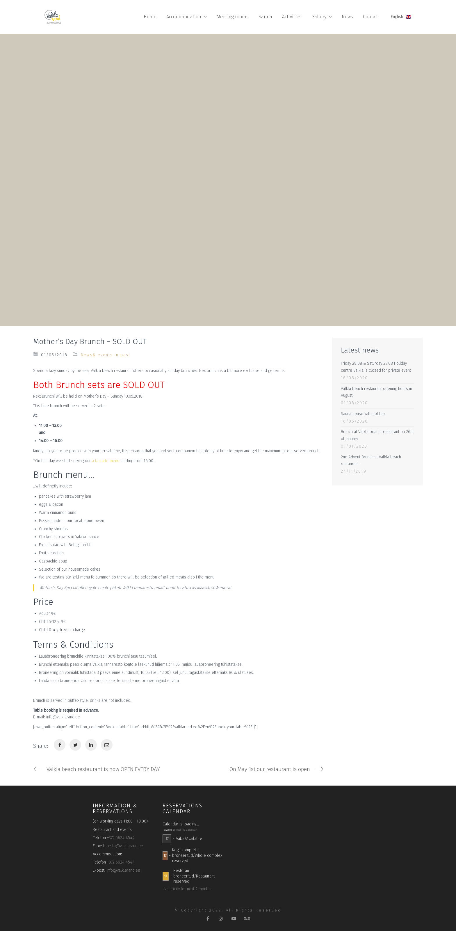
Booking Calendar (186, 829)
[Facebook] (59, 745)
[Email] (107, 745)
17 (167, 838)
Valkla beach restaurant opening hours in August (376, 392)
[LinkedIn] (91, 745)
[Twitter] (75, 745)
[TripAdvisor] (247, 919)
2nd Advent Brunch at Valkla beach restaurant (371, 461)
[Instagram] (221, 919)
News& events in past (105, 355)
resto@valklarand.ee (124, 845)
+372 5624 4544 (121, 837)
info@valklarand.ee (123, 870)
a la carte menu (105, 460)
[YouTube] (234, 919)
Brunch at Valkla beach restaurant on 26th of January (377, 435)
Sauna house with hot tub (363, 413)
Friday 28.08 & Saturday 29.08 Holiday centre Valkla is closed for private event (376, 367)
